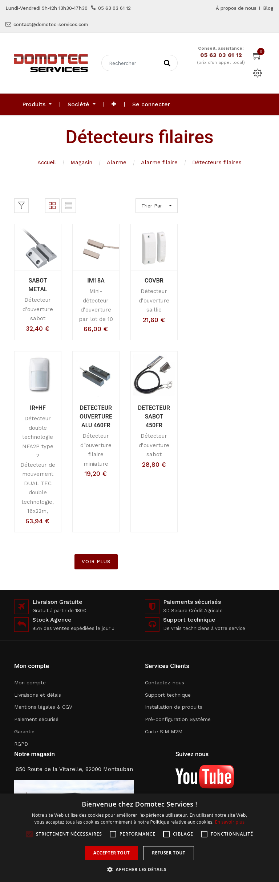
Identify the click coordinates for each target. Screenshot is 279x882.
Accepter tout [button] (111, 853)
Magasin (81, 162)
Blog (268, 8)
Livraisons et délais (37, 695)
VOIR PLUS (96, 561)
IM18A (96, 280)
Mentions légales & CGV (43, 707)
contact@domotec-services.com (50, 24)
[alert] (139, 838)
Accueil (46, 162)
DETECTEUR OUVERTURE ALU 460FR (96, 416)
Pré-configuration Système (178, 719)
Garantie (24, 731)
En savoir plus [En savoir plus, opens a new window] (229, 822)
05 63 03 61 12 (114, 8)
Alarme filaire (159, 162)
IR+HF (38, 407)
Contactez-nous (164, 682)
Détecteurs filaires (217, 162)
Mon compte (30, 682)
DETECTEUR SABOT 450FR (154, 416)
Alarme (116, 162)
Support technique (168, 695)
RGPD (21, 744)
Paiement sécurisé (36, 719)
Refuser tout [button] (168, 853)
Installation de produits (173, 707)
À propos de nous (236, 8)
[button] (114, 104)
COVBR (154, 280)
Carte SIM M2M (163, 731)
